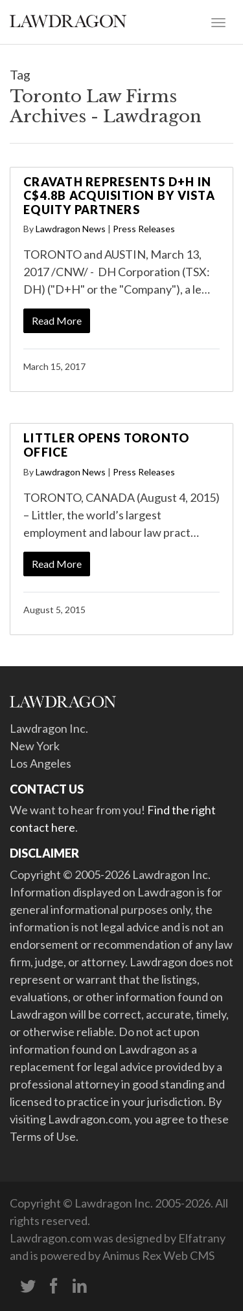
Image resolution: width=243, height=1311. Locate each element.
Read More (57, 320)
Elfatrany (202, 1238)
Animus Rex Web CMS (158, 1255)
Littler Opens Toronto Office (106, 445)
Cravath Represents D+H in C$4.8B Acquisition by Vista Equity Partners (119, 196)
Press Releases (144, 228)
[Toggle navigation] (218, 21)
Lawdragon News (71, 228)
